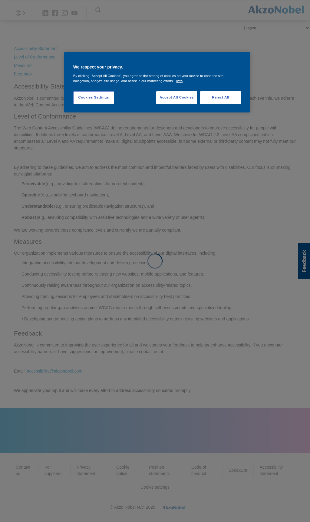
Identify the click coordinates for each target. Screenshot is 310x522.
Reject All (220, 97)
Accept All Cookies (177, 97)
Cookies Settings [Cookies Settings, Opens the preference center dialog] (93, 97)
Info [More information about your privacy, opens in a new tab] (179, 81)
